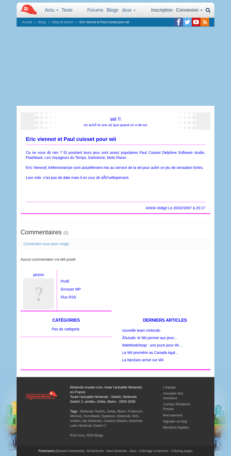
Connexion (189, 10)
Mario (121, 411)
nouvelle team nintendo (141, 330)
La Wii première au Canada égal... (150, 352)
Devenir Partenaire (70, 451)
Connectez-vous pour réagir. (46, 244)
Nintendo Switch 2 (92, 426)
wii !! (115, 119)
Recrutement (172, 415)
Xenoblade (91, 416)
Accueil (27, 22)
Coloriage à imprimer (153, 451)
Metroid (75, 416)
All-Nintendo (95, 451)
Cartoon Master (115, 421)
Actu (51, 10)
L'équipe (169, 387)
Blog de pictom (62, 22)
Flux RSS (68, 297)
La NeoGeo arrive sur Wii (142, 360)
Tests (67, 10)
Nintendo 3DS (127, 416)
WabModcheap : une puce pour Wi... (152, 345)
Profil (65, 281)
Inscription (162, 10)
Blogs (112, 10)
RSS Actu (77, 435)
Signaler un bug (175, 421)
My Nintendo (92, 421)
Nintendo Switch (92, 411)
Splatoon (108, 416)
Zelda (111, 411)
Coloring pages (181, 451)
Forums (95, 10)
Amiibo (75, 421)
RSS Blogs (94, 435)
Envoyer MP (71, 289)
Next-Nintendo (117, 451)
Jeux (129, 10)
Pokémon (135, 411)
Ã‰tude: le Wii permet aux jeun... (149, 338)
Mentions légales (176, 427)
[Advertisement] (115, 66)
